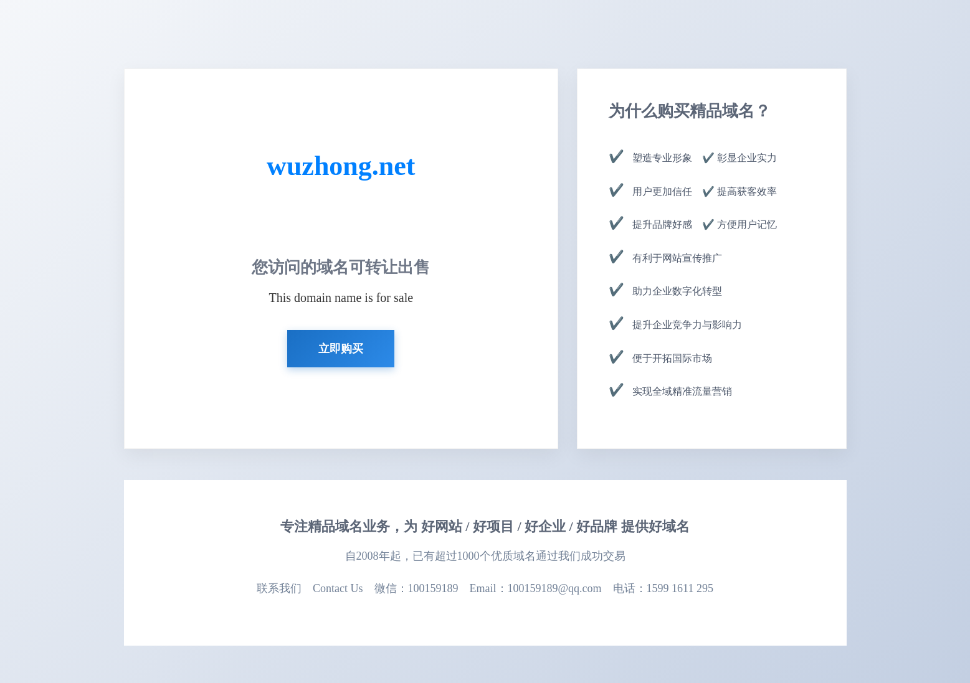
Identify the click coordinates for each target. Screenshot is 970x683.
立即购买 (340, 348)
